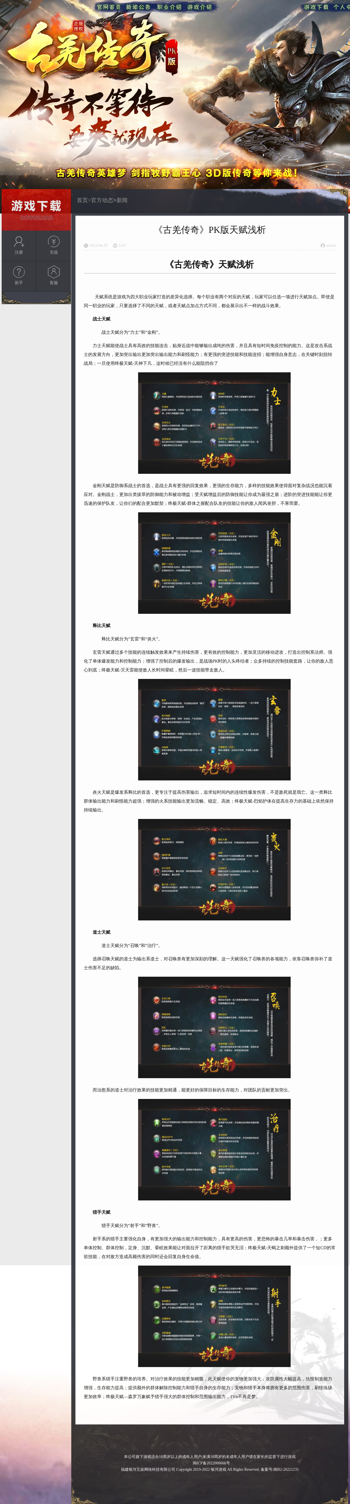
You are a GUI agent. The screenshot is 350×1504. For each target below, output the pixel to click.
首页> (84, 200)
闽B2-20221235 (286, 1469)
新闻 (122, 200)
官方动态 (102, 200)
